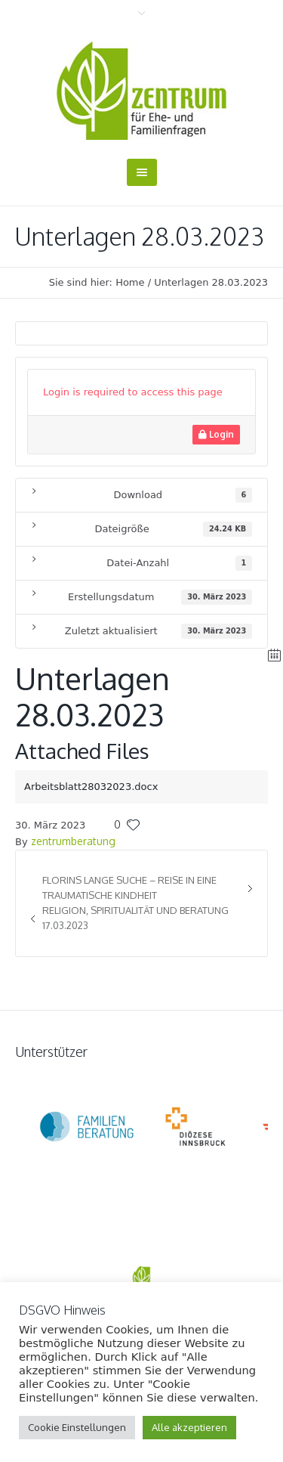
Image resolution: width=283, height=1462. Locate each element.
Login (216, 434)
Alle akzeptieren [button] (189, 1427)
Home (129, 282)
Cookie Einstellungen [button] (77, 1427)
